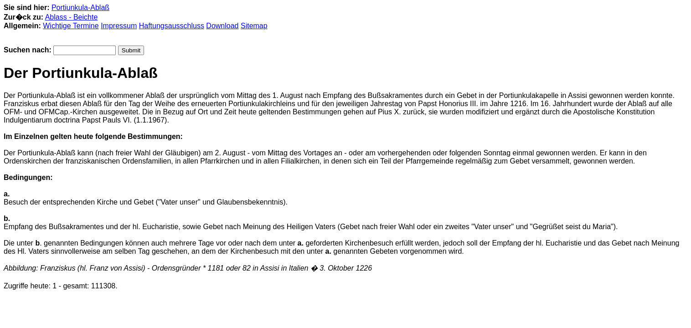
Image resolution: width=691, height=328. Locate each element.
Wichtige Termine (70, 26)
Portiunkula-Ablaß (80, 7)
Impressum (119, 26)
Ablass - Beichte (71, 17)
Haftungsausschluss (171, 26)
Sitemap (254, 26)
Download (222, 26)
